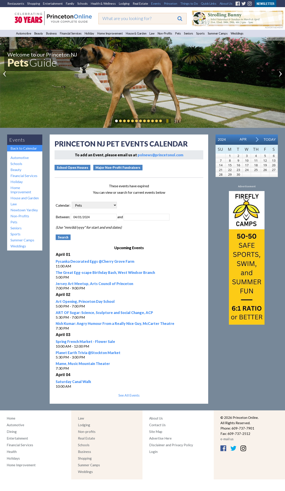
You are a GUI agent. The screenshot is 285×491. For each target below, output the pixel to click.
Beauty (38, 33)
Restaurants (15, 3)
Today (269, 139)
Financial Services (70, 33)
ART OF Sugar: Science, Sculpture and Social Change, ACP (104, 312)
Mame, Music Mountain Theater (83, 363)
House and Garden (24, 198)
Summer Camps (218, 33)
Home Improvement (110, 33)
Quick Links (208, 3)
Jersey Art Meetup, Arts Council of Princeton (94, 283)
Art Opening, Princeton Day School (85, 301)
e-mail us (227, 439)
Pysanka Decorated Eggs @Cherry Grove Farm (95, 261)
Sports (200, 33)
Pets (178, 33)
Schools (82, 3)
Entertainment (53, 3)
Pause (167, 121)
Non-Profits (165, 33)
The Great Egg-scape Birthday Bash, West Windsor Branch (105, 272)
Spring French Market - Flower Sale (85, 341)
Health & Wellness (103, 3)
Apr (243, 139)
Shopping (33, 3)
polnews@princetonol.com (160, 155)
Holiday (89, 33)
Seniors (188, 33)
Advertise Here (160, 438)
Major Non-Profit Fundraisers (118, 167)
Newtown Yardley (24, 210)
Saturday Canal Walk (73, 381)
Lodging (124, 3)
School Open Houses (72, 167)
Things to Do (189, 3)
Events (156, 3)
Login (153, 452)
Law (151, 33)
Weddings (237, 33)
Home (11, 418)
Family (70, 3)
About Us (226, 3)
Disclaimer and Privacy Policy (171, 445)
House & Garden (136, 33)
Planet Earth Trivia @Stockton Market (88, 352)
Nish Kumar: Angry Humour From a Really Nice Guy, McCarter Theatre (115, 323)
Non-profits (87, 432)
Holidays (13, 458)
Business (51, 33)
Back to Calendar (23, 148)
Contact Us (157, 425)
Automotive (23, 33)
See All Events (129, 395)
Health (12, 452)
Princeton (170, 3)
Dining (12, 432)
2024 (222, 139)
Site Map (155, 432)
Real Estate (140, 3)
